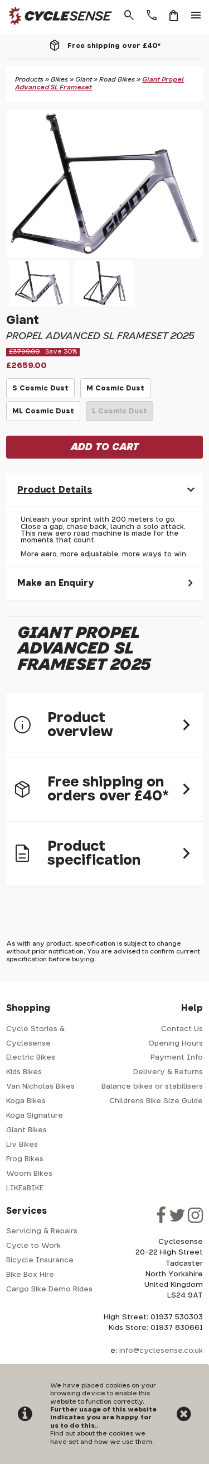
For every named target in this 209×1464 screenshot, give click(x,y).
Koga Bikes (26, 1101)
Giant (83, 80)
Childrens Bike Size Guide (156, 1101)
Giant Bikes (26, 1130)
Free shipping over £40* (114, 45)
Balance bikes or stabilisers (152, 1086)
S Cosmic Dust (40, 391)
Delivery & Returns (168, 1072)
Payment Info (176, 1057)
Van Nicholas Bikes (40, 1086)
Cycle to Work (33, 1246)
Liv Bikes (22, 1144)
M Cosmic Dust (115, 391)
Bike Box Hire (30, 1275)
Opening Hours (175, 1043)
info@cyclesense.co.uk (161, 1351)
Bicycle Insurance (40, 1260)
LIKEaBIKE (24, 1188)
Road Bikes (117, 80)
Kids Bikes (24, 1072)
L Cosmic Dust (119, 414)
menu (196, 15)
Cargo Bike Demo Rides (49, 1289)
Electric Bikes (30, 1057)
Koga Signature (34, 1115)
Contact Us (182, 1029)
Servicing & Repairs (41, 1231)
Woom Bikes (29, 1173)
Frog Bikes (24, 1159)
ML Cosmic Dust (43, 414)
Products (29, 80)
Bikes (59, 80)
